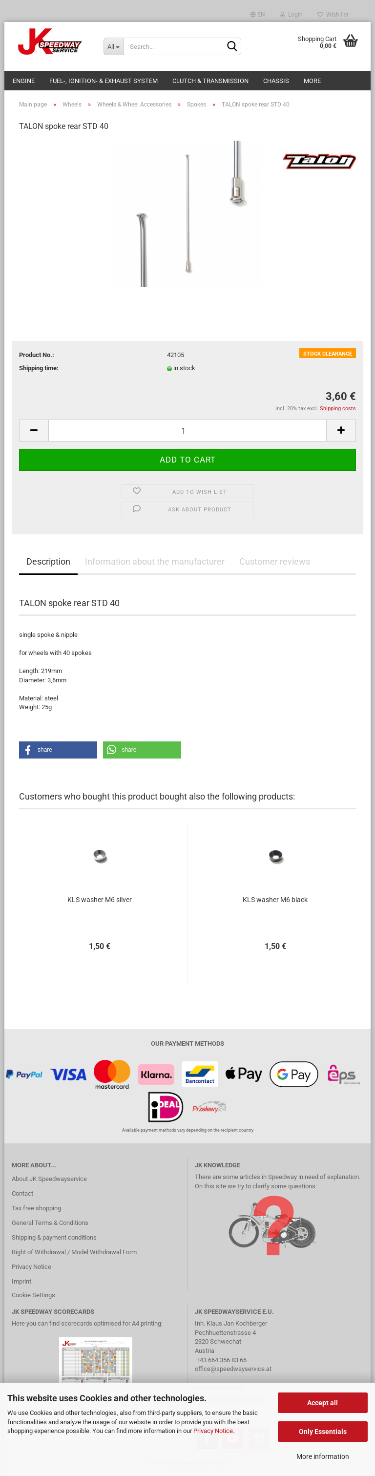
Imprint (21, 1281)
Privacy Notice (213, 1430)
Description (48, 561)
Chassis (276, 80)
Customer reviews (274, 561)
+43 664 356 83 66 (221, 1360)
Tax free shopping (36, 1208)
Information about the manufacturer (155, 561)
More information (322, 1456)
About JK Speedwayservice (49, 1178)
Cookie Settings (33, 1295)
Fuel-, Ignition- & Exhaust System (103, 80)
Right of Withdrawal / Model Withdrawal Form (74, 1252)
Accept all (322, 1403)
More (312, 80)
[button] (58, 750)
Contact (22, 1193)
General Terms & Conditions (50, 1222)
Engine (24, 80)
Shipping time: (39, 368)
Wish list (333, 14)
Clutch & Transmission (210, 80)
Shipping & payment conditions (54, 1237)
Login (291, 14)
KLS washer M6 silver (99, 900)
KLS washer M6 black (275, 900)
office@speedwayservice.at (233, 1368)
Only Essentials (323, 1431)
